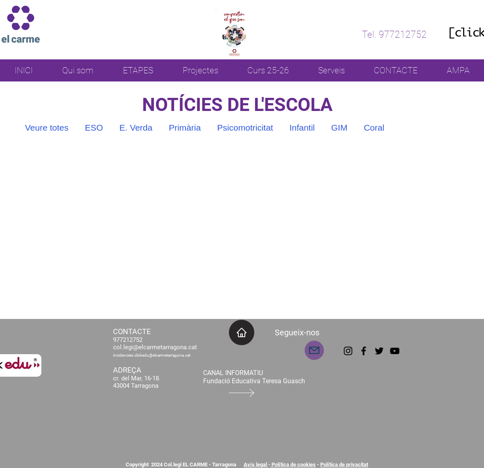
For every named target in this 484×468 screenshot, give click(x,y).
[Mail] (314, 350)
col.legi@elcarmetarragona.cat (155, 347)
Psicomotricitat (245, 127)
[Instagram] (348, 351)
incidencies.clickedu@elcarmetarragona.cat (151, 355)
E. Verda (136, 127)
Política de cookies (293, 464)
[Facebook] (363, 351)
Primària (185, 127)
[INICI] (241, 332)
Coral (374, 127)
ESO (94, 127)
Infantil (302, 127)
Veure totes (46, 127)
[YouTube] (394, 351)
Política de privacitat (344, 464)
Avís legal (256, 464)
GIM (339, 127)
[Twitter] (379, 351)
